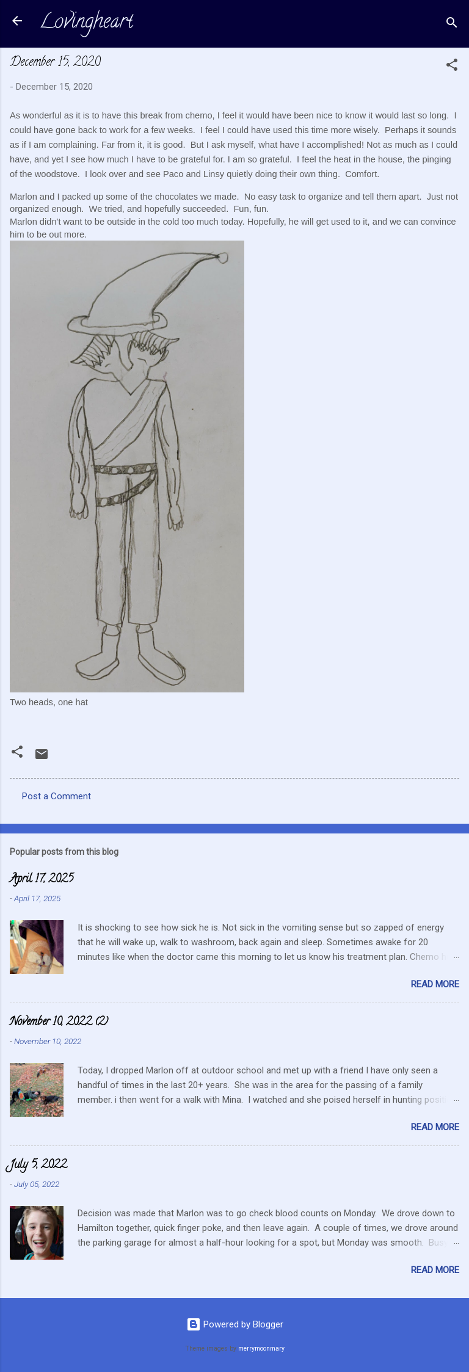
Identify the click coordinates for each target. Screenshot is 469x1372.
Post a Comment (56, 796)
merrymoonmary (261, 1348)
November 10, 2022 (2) (59, 1022)
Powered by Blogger (234, 1324)
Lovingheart (86, 23)
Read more (435, 984)
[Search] (452, 24)
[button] (452, 66)
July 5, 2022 (38, 1165)
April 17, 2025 (41, 879)
